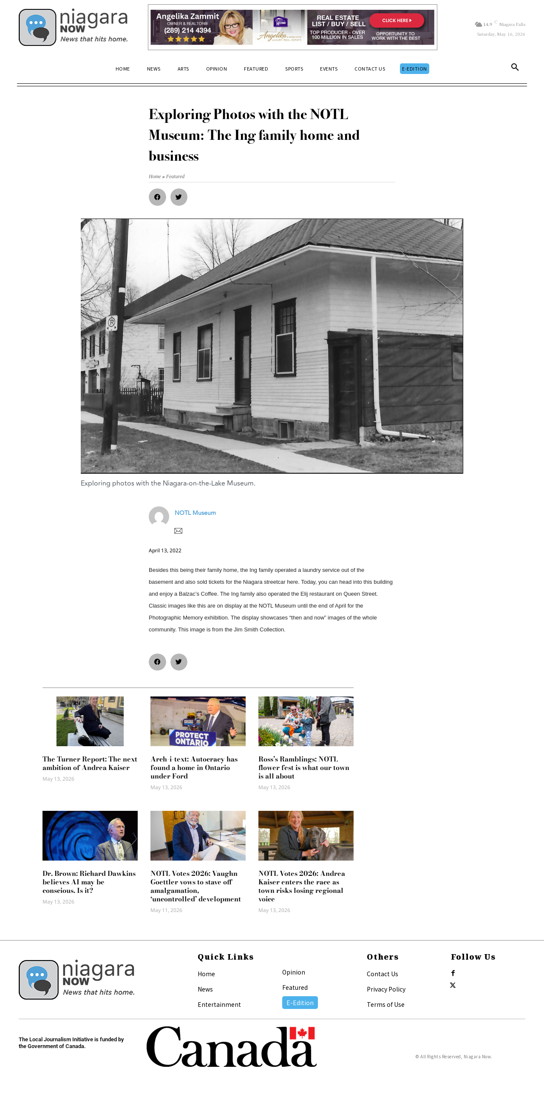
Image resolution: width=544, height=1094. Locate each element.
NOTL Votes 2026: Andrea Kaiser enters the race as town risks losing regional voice (301, 886)
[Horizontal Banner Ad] (292, 27)
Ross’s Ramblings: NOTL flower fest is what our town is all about (303, 767)
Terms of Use (386, 1004)
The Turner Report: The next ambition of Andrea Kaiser (89, 763)
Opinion (293, 972)
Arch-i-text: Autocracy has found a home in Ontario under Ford (194, 767)
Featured (295, 987)
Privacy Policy (386, 989)
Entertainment (219, 1004)
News (205, 989)
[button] (515, 69)
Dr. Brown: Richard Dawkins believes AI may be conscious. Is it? (89, 881)
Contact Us (382, 973)
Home (206, 973)
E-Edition (300, 1002)
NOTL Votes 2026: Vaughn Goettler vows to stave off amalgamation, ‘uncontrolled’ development (195, 886)
